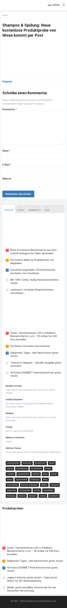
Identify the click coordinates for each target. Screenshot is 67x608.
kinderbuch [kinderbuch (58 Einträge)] (40, 463)
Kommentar (9, 109)
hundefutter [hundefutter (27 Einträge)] (36, 469)
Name (6, 150)
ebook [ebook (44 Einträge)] (10, 469)
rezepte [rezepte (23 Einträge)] (10, 474)
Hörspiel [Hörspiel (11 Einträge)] (54, 485)
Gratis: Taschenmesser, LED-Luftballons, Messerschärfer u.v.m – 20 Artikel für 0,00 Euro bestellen (33, 336)
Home (5, 15)
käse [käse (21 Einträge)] (45, 474)
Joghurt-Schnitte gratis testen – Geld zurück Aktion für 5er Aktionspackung (32, 579)
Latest (21, 208)
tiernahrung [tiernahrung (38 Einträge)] (21, 469)
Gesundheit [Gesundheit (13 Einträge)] (12, 485)
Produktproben (12, 508)
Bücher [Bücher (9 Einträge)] (22, 496)
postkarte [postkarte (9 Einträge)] (54, 496)
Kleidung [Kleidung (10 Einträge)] (11, 496)
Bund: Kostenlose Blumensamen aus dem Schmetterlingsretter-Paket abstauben (33, 251)
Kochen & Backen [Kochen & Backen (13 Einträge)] (29, 485)
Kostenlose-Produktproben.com (40, 601)
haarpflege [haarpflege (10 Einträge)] (48, 490)
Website (6, 178)
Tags (47, 208)
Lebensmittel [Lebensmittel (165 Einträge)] (13, 463)
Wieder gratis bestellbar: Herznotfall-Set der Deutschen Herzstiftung (31, 589)
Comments (34, 208)
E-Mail (6, 164)
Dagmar (7, 81)
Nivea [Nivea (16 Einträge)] (9, 479)
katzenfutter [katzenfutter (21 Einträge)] (23, 474)
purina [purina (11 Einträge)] (37, 490)
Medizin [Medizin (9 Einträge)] (32, 496)
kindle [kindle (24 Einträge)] (48, 469)
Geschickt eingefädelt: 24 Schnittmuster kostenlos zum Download (32, 271)
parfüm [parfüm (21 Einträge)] (36, 474)
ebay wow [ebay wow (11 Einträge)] (11, 490)
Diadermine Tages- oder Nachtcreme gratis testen (35, 560)
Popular (8, 208)
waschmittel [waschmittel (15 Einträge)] (21, 479)
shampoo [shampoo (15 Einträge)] (35, 479)
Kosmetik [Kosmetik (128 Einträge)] (27, 463)
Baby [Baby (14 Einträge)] (45, 479)
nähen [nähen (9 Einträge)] (43, 496)
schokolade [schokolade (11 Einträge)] (24, 490)
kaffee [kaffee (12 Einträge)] (44, 485)
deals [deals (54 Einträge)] (51, 463)
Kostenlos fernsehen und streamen (30, 346)
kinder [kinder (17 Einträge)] (54, 474)
